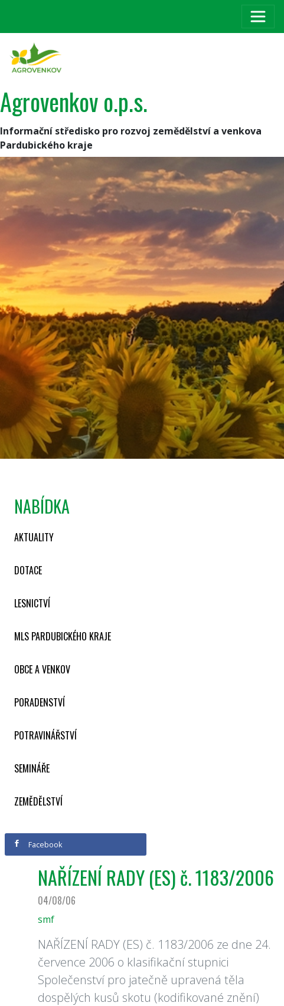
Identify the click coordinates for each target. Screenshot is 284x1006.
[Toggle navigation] (258, 16)
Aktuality (34, 537)
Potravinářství (45, 735)
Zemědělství (38, 801)
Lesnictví (32, 603)
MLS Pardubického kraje (62, 636)
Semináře (32, 768)
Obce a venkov (42, 669)
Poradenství (39, 702)
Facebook (38, 844)
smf (46, 919)
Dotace (28, 570)
